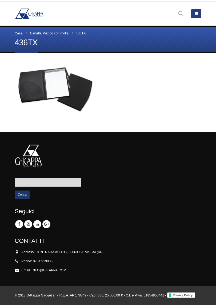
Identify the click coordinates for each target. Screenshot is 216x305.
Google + (46, 224)
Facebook (19, 224)
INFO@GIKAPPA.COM (49, 270)
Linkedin (37, 224)
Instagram (28, 224)
